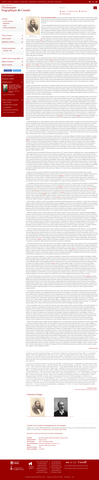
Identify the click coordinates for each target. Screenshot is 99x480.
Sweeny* (63, 192)
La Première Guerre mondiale (10, 104)
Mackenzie (36, 190)
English (4, 1)
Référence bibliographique (9, 27)
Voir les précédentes (9, 94)
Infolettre (51, 1)
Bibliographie (6, 23)
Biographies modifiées (8, 79)
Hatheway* (61, 175)
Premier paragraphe (8, 21)
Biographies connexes (8, 42)
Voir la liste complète (9, 112)
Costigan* (60, 186)
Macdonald (91, 188)
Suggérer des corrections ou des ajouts (54, 476)
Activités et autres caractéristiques (11, 58)
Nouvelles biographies (8, 75)
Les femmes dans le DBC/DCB (10, 109)
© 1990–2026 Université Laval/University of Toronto (85, 389)
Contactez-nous (41, 1)
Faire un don (58, 1)
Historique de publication (8, 48)
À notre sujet (24, 1)
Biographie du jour (7, 82)
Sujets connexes (6, 38)
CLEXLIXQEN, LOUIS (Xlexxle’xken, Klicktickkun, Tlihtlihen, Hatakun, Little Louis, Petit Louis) (15, 87)
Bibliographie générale (92, 388)
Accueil (10, 1)
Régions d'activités (7, 65)
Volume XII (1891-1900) (6, 5)
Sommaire (5, 19)
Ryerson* (28, 101)
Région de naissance (7, 61)
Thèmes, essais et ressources (10, 100)
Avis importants (67, 476)
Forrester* (51, 59)
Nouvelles (16, 1)
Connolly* (60, 115)
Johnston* (28, 64)
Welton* (39, 239)
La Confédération (7, 107)
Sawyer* (74, 248)
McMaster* (88, 276)
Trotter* (41, 40)
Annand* (28, 139)
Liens (73, 476)
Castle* (53, 263)
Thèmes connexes (7, 35)
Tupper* (37, 64)
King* (48, 175)
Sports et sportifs (7, 102)
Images (5, 25)
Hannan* (79, 115)
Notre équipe (32, 1)
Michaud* (44, 193)
